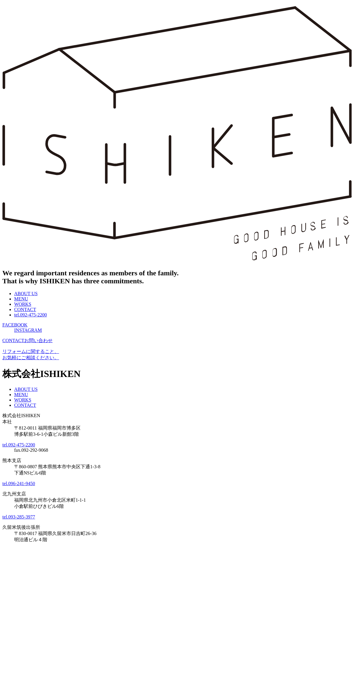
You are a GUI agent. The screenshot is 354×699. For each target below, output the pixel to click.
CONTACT (25, 309)
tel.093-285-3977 (18, 516)
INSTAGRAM (28, 330)
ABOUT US (25, 293)
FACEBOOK (14, 324)
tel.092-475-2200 (30, 314)
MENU (21, 298)
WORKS (22, 304)
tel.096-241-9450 (18, 483)
